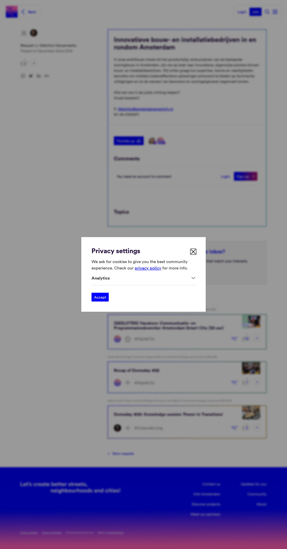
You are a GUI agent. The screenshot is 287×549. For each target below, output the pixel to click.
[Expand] (143, 278)
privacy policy (148, 267)
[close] (193, 252)
